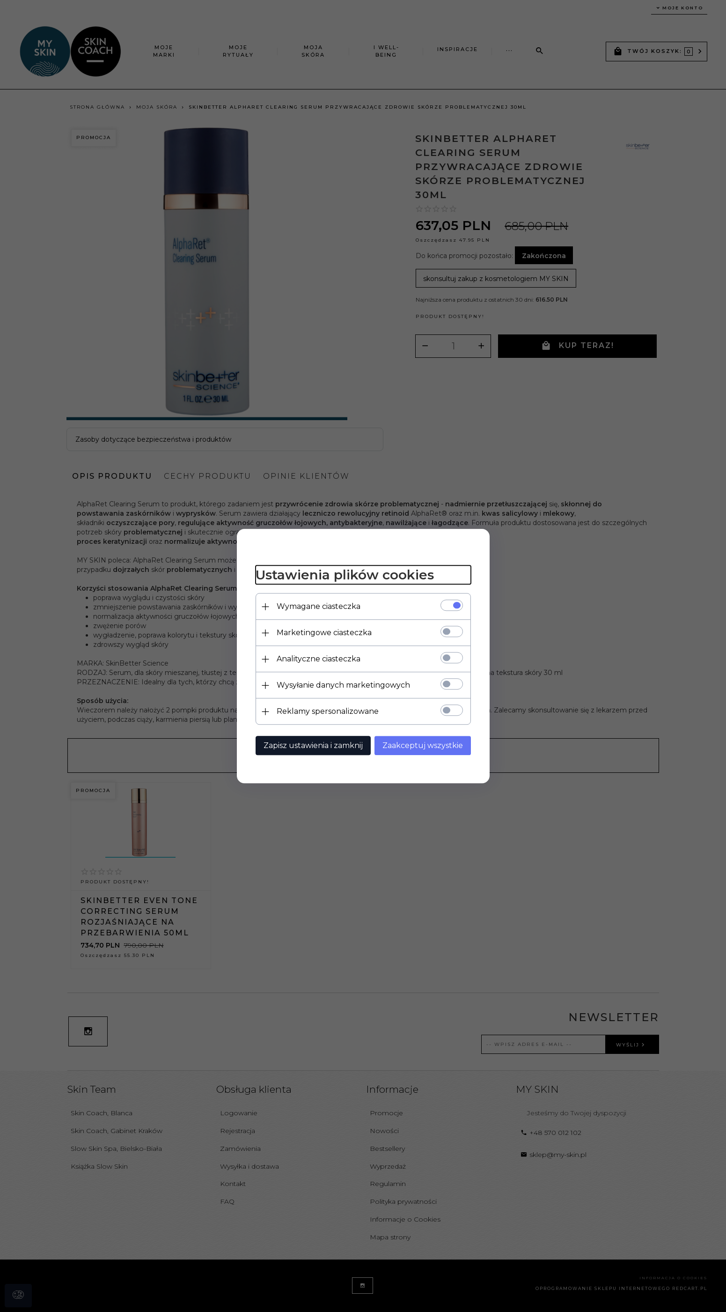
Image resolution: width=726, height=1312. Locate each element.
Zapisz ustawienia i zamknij (313, 745)
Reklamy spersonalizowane (328, 711)
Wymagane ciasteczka (318, 606)
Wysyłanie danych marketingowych (343, 685)
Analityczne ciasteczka (318, 658)
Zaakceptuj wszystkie (422, 745)
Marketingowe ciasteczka (324, 632)
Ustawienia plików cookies (345, 575)
